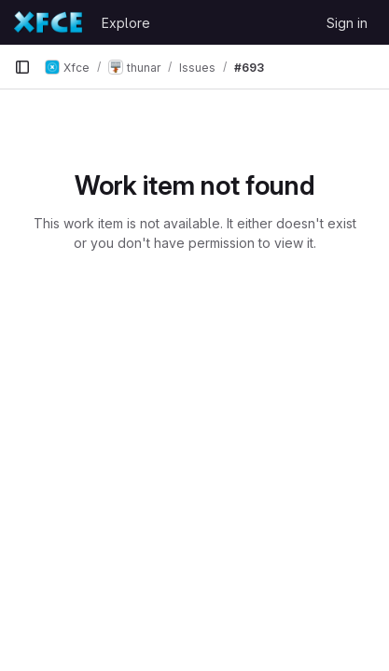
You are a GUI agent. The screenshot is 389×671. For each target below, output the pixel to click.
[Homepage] (48, 22)
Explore (126, 23)
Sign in (347, 23)
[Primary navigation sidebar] (22, 67)
